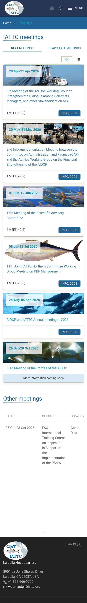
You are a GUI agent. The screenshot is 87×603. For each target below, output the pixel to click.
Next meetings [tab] (22, 48)
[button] (61, 8)
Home (7, 23)
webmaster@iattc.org (24, 587)
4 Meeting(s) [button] (15, 229)
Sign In (73, 544)
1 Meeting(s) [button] (15, 113)
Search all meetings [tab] (65, 48)
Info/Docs (69, 113)
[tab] (66, 59)
